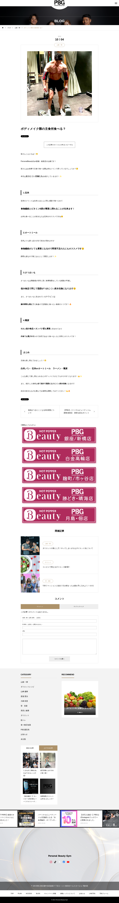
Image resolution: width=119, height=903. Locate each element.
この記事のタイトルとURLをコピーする (59, 145)
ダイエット (48, 562)
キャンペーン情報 (50, 893)
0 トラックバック (79, 606)
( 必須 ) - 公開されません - (32, 624)
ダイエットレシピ (27, 687)
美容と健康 (25, 710)
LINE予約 (92, 893)
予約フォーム (104, 893)
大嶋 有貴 (24, 701)
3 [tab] (82, 712)
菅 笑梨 (47, 581)
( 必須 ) (31, 617)
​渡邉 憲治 (24, 696)
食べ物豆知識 (26, 725)
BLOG (38, 893)
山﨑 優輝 (24, 691)
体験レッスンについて (67, 893)
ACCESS (29, 893)
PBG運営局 (25, 730)
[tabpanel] (80, 699)
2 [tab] (80, 712)
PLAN (20, 893)
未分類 (23, 739)
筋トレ (23, 720)
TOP (12, 893)
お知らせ (24, 734)
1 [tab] (78, 712)
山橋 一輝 (59, 45)
